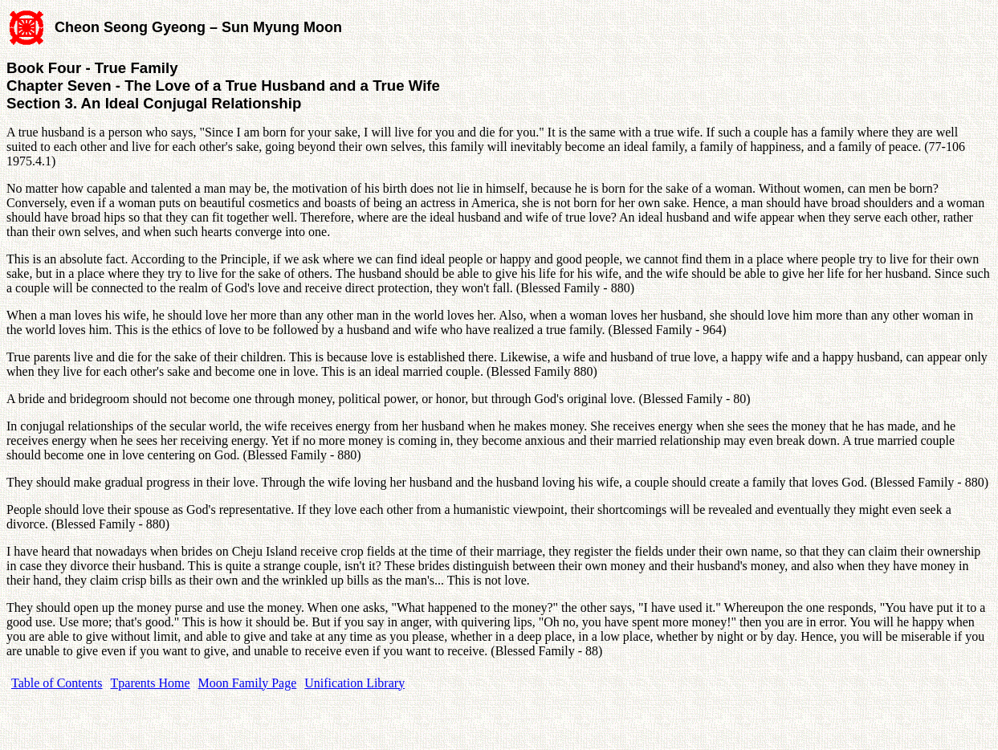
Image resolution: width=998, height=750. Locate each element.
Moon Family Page (247, 683)
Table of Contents (57, 683)
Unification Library (354, 683)
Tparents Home (150, 683)
